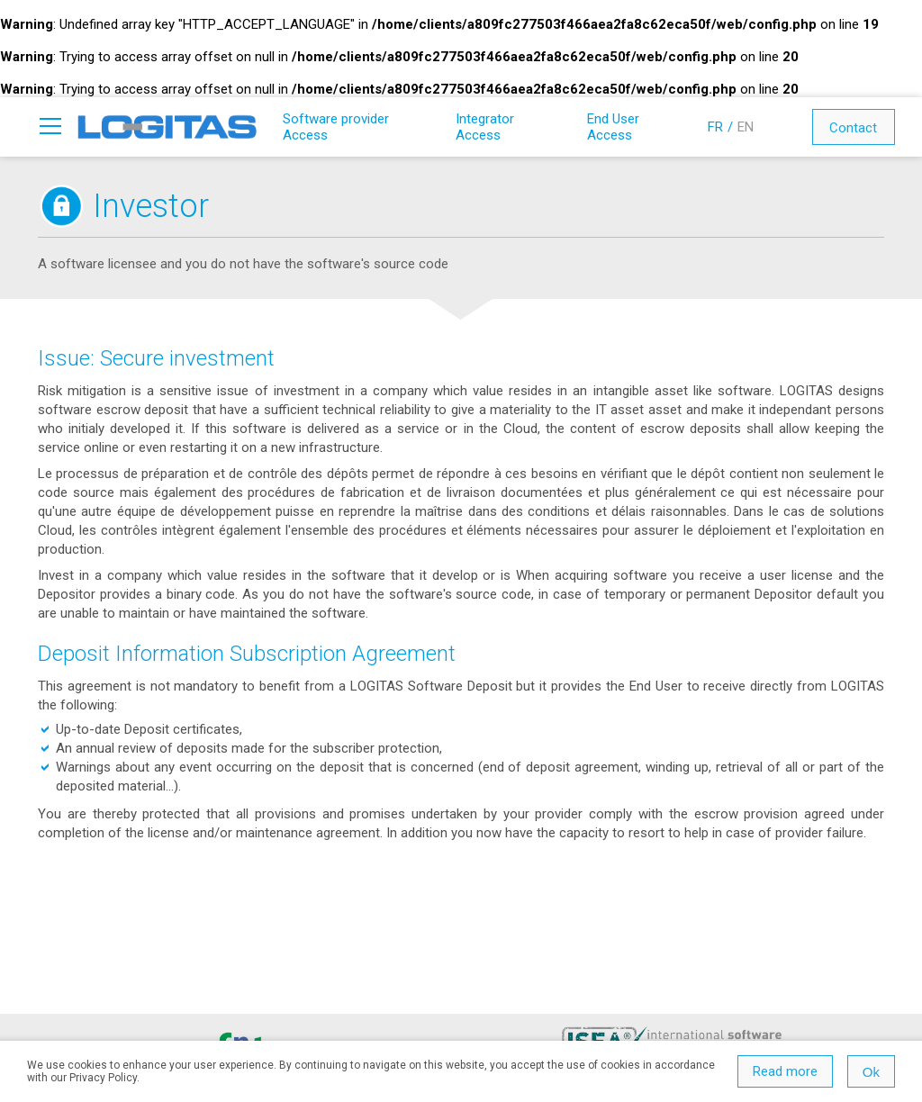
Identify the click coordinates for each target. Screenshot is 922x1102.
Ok (871, 1071)
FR (715, 127)
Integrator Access (485, 127)
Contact (853, 128)
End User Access (613, 127)
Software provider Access (336, 127)
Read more (785, 1071)
